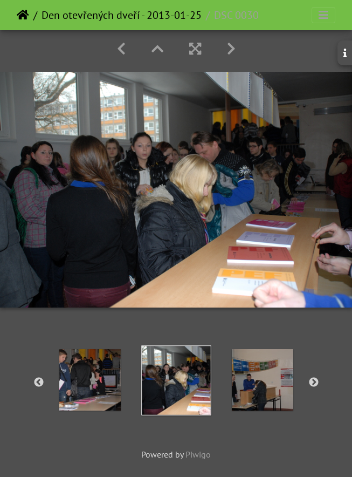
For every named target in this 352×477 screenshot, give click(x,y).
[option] (90, 379)
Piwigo (198, 454)
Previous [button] (38, 382)
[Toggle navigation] (323, 15)
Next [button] (313, 382)
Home (23, 15)
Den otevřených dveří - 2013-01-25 (122, 15)
